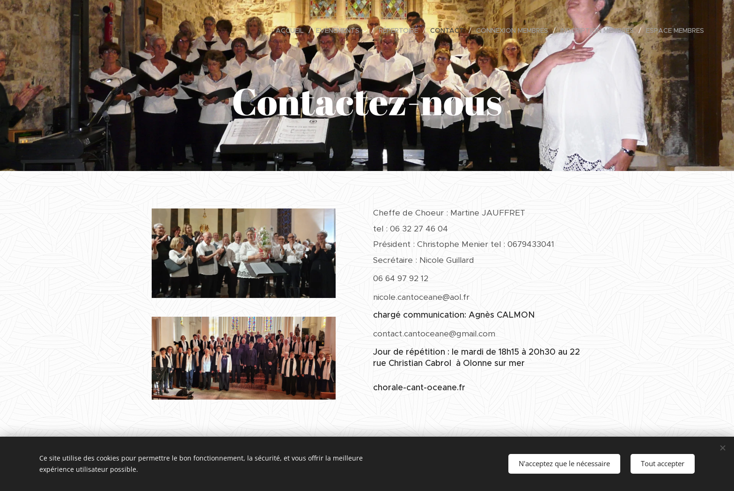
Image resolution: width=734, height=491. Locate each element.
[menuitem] (292, 30)
